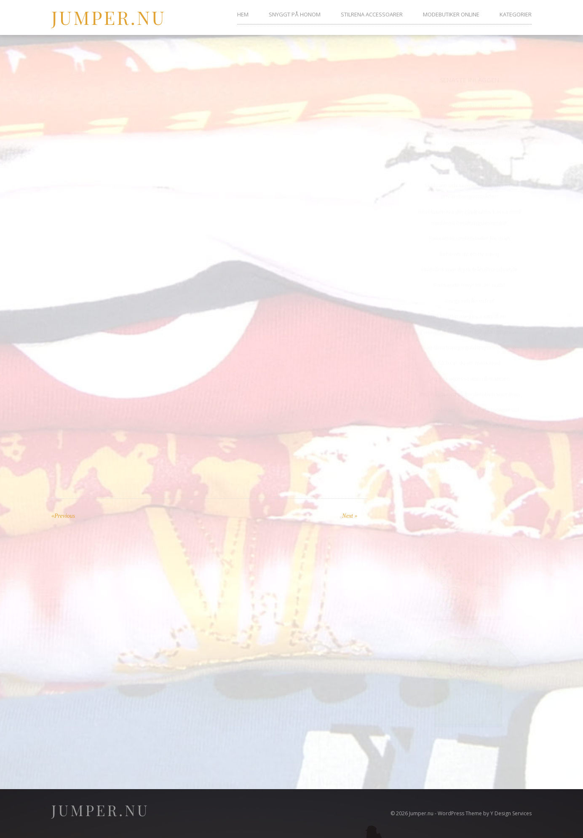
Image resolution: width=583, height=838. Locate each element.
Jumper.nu (108, 17)
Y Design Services (511, 813)
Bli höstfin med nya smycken (469, 308)
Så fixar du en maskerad (469, 355)
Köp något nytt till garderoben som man (469, 386)
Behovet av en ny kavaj (469, 246)
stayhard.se (159, 361)
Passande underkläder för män (469, 230)
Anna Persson (183, 80)
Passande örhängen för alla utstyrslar (469, 324)
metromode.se (82, 410)
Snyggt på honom (295, 14)
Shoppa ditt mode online (469, 444)
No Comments (236, 80)
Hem (243, 14)
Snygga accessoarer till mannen (469, 371)
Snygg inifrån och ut (469, 293)
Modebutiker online (451, 14)
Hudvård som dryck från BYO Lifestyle (469, 261)
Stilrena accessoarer (372, 14)
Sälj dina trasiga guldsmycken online (469, 339)
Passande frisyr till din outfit (469, 277)
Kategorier (516, 14)
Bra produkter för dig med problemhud (469, 402)
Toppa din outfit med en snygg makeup (469, 459)
